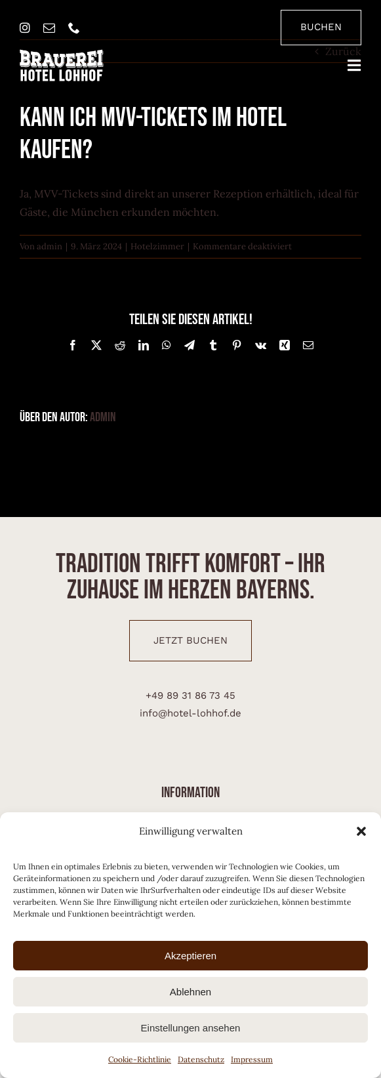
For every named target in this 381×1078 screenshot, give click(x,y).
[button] (361, 831)
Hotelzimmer (157, 246)
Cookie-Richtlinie (139, 1059)
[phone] (74, 27)
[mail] (49, 27)
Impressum (252, 1059)
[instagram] (25, 27)
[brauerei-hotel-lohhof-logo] (62, 54)
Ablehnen (190, 991)
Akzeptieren (190, 955)
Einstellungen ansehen (191, 1027)
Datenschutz (201, 1059)
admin (49, 246)
